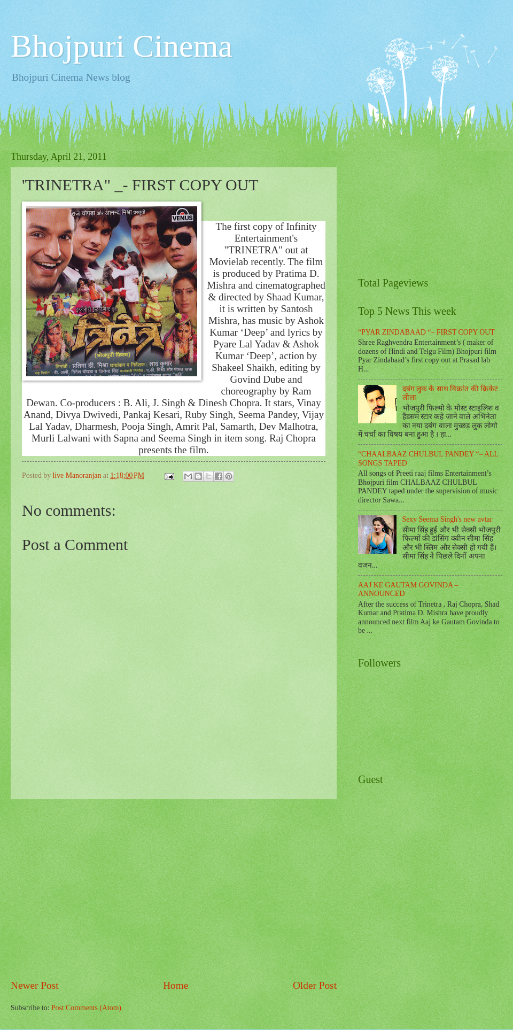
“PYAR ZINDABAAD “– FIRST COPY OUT (426, 332)
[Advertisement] (174, 888)
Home (175, 985)
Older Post (315, 985)
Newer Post (35, 985)
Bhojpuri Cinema (121, 46)
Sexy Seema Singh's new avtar (447, 519)
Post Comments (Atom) (86, 1008)
